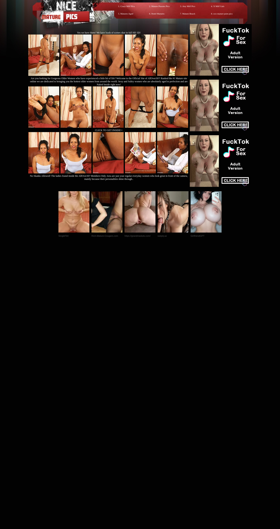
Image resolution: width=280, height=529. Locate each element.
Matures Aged (126, 13)
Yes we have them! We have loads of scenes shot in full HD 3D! (109, 32)
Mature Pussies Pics (160, 6)
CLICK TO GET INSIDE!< (109, 130)
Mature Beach (188, 13)
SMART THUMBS (147, 442)
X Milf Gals (218, 6)
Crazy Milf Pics (127, 6)
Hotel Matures (157, 13)
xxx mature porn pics (223, 13)
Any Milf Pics (188, 6)
